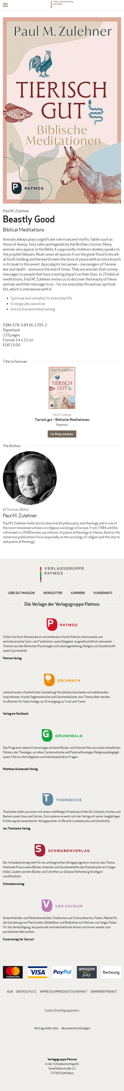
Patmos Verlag (12, 658)
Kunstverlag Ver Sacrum (18, 939)
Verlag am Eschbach (15, 714)
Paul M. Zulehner (62, 414)
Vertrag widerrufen (46, 1028)
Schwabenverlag (13, 884)
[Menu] (5, 5)
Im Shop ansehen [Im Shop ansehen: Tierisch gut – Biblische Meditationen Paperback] (62, 434)
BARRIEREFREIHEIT (104, 992)
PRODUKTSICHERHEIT (72, 992)
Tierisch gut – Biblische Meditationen (62, 419)
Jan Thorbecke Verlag (16, 828)
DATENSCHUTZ (26, 992)
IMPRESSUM (48, 992)
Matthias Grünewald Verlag (20, 769)
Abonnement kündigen (75, 1028)
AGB (10, 992)
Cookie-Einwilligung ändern (62, 1010)
